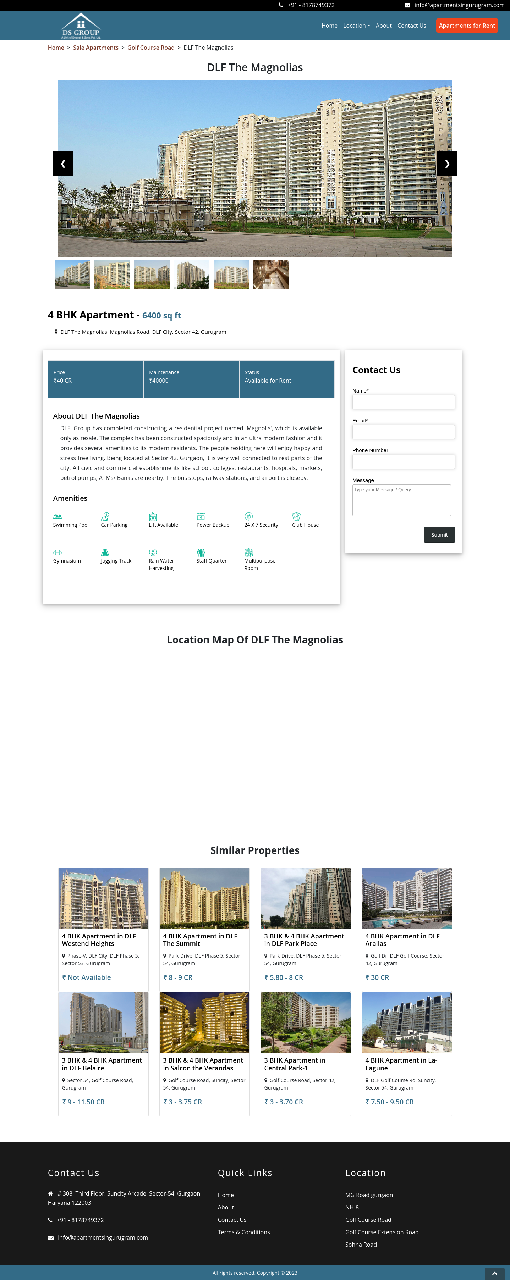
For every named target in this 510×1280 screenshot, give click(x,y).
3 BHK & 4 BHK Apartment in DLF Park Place (304, 940)
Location (354, 25)
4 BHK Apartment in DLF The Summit (200, 940)
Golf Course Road (151, 47)
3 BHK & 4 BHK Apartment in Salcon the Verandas (203, 1064)
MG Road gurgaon (369, 1195)
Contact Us (411, 25)
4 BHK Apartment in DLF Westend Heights (99, 940)
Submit (440, 534)
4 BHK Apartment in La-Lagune (402, 1064)
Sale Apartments (96, 47)
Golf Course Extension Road (382, 1232)
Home (331, 25)
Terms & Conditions (244, 1232)
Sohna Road (361, 1244)
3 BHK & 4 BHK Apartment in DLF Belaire (102, 1064)
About (384, 25)
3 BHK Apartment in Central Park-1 (294, 1064)
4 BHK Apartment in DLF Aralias (403, 940)
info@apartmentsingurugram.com (460, 5)
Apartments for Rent (467, 25)
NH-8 (352, 1207)
